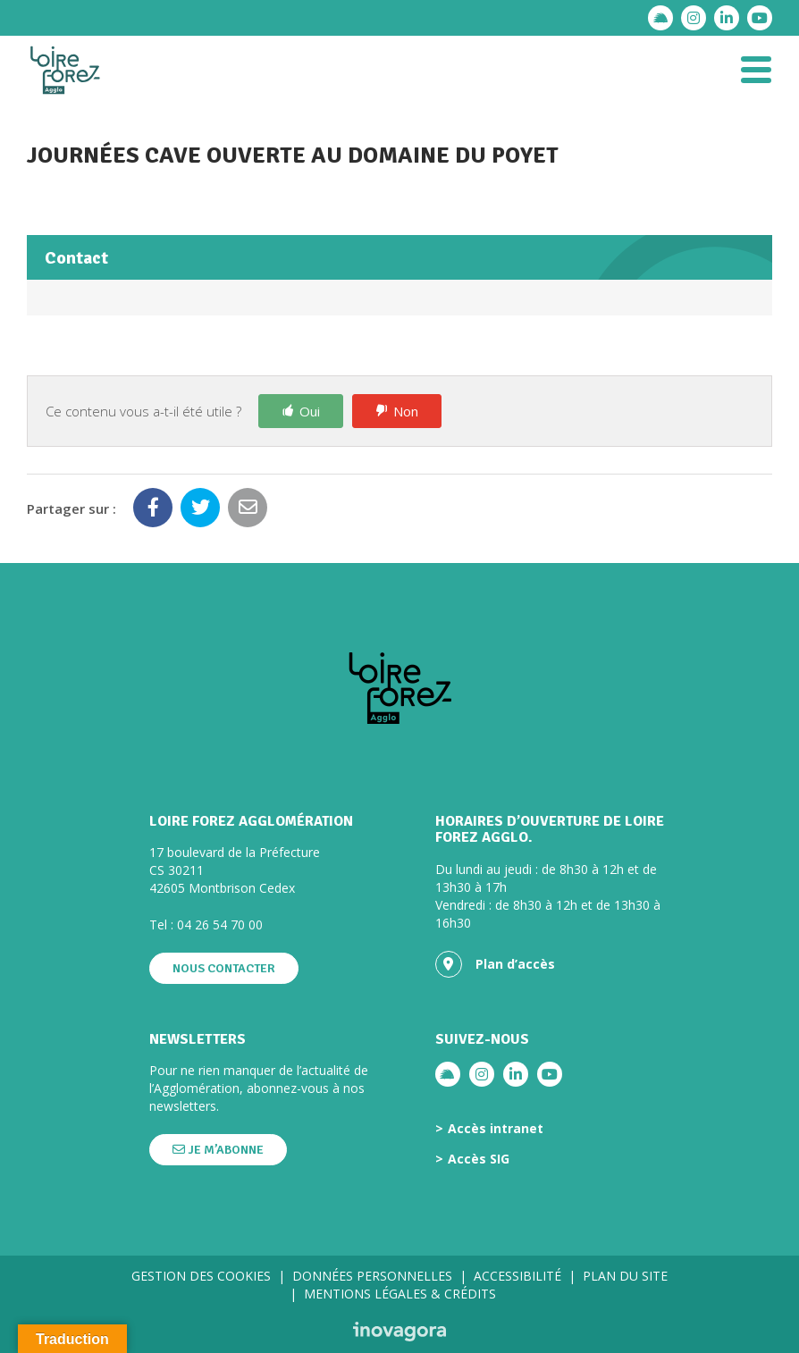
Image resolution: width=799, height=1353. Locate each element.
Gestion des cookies (201, 1275)
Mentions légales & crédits (400, 1293)
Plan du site (625, 1275)
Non (405, 411)
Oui (309, 411)
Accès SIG (478, 1159)
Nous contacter (223, 968)
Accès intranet (495, 1128)
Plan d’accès (495, 964)
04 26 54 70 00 (220, 924)
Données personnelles (372, 1275)
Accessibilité (517, 1275)
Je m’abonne (218, 1149)
